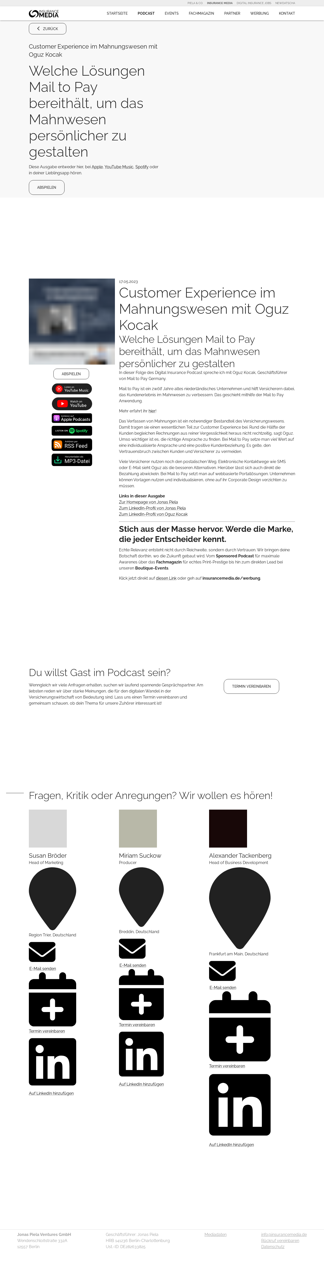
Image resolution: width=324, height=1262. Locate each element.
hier (152, 411)
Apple (97, 166)
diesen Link (166, 578)
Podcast (146, 13)
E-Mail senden (42, 955)
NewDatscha (285, 3)
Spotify (142, 166)
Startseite (117, 13)
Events (172, 13)
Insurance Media (220, 3)
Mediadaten (216, 1234)
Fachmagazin (201, 13)
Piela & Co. (195, 3)
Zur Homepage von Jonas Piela (148, 502)
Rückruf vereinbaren (280, 1240)
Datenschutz (273, 1246)
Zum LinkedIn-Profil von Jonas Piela (152, 508)
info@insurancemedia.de (284, 1234)
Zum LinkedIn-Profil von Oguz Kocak (153, 514)
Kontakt (287, 13)
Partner (232, 13)
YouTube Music (119, 166)
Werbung (259, 13)
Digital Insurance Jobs (254, 3)
